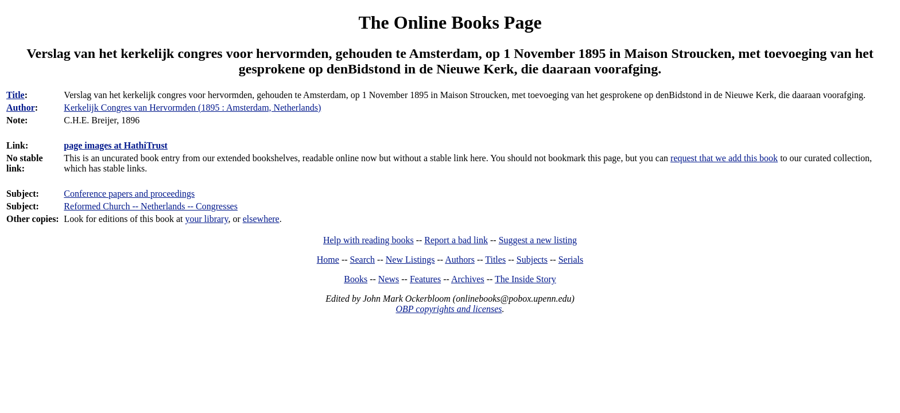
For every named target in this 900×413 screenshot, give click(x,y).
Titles (495, 259)
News (388, 279)
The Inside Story (525, 279)
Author (20, 107)
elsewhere (261, 219)
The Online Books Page (449, 22)
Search (362, 259)
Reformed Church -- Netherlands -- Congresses (151, 206)
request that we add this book (724, 158)
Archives (467, 279)
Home (328, 259)
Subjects (532, 259)
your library (206, 219)
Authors (460, 259)
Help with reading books (368, 240)
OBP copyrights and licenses (448, 309)
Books (355, 279)
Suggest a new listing (538, 240)
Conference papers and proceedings (129, 193)
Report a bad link (456, 240)
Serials (571, 259)
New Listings (410, 259)
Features (425, 279)
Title (15, 95)
